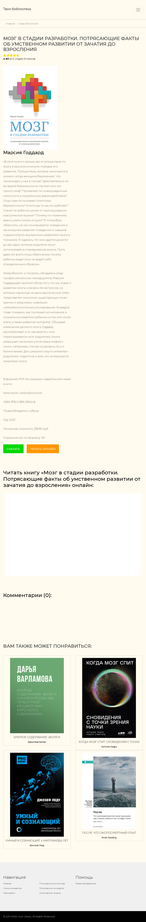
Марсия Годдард (23, 152)
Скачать (13, 449)
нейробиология (28, 23)
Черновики (9, 893)
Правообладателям (86, 883)
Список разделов (12, 888)
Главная (10, 23)
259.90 (38, 428)
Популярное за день (50, 893)
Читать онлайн (42, 449)
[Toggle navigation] (138, 10)
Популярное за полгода (52, 883)
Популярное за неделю (51, 888)
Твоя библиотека (17, 9)
